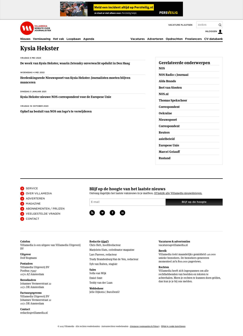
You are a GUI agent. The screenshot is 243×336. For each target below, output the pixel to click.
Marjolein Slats (98, 250)
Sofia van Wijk (97, 273)
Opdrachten (174, 39)
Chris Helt (95, 245)
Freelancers (193, 39)
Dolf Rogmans (28, 258)
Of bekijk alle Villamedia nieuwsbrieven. (178, 193)
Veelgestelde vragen (43, 213)
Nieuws (25, 39)
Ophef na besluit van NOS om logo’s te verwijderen (56, 111)
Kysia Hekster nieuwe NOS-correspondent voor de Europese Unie (65, 97)
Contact (32, 218)
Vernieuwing (41, 39)
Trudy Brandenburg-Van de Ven (107, 259)
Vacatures (137, 39)
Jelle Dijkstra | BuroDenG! (104, 292)
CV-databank (213, 39)
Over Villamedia (39, 193)
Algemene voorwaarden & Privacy (144, 326)
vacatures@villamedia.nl (173, 245)
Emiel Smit (95, 278)
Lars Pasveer (96, 254)
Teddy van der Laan (100, 283)
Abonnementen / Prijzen (45, 208)
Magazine (33, 203)
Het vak (58, 39)
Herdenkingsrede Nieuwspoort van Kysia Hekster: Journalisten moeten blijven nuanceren (75, 80)
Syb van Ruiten (98, 264)
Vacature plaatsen (180, 25)
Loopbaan (73, 39)
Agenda (88, 39)
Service (32, 188)
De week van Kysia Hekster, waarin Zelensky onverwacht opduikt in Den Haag (75, 63)
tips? (105, 241)
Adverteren (155, 39)
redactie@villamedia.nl (34, 313)
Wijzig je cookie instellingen (173, 326)
